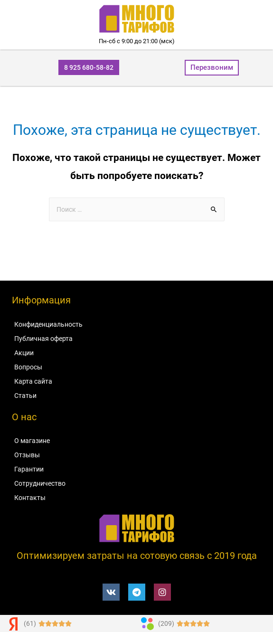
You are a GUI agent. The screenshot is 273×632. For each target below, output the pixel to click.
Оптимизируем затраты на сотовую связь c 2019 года (137, 555)
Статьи (25, 395)
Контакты (30, 497)
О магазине (32, 440)
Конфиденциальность (48, 324)
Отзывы (27, 455)
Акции (24, 353)
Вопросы (28, 367)
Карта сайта (33, 381)
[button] (88, 67)
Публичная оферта (43, 338)
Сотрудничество (40, 483)
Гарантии (29, 469)
